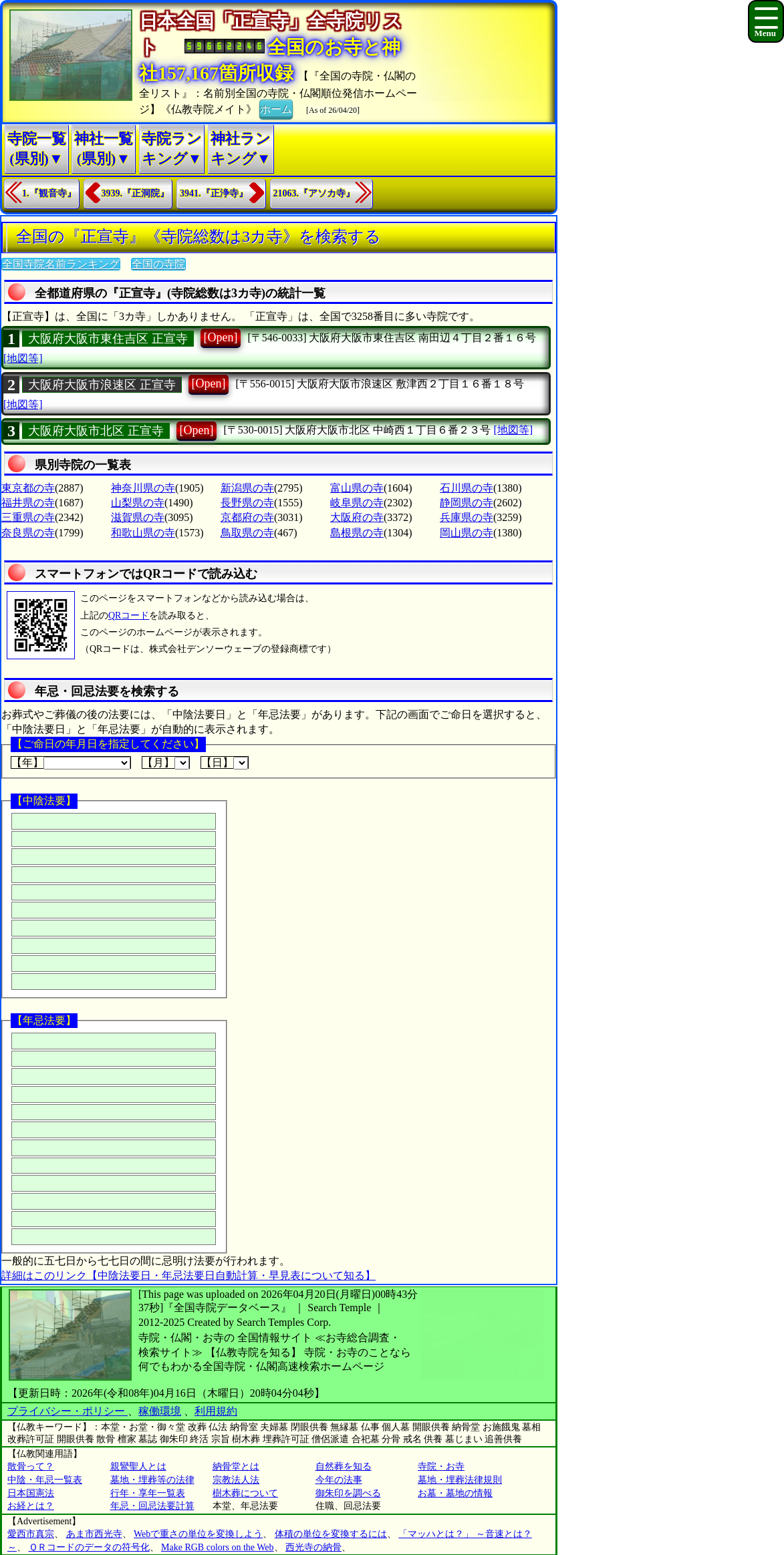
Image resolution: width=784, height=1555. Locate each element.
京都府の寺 (247, 517)
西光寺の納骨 (313, 1547)
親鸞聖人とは (138, 1466)
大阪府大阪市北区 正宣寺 (96, 431)
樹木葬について (245, 1493)
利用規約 (215, 1411)
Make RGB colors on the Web (217, 1547)
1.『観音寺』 (49, 193)
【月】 (165, 763)
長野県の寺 (247, 502)
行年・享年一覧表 (147, 1493)
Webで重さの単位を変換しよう (198, 1534)
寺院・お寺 (441, 1466)
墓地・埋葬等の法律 (152, 1480)
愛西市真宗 (30, 1534)
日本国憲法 (30, 1493)
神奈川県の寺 (143, 488)
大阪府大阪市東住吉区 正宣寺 (108, 338)
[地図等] (23, 358)
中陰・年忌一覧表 (44, 1480)
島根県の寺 (357, 532)
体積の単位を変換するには (331, 1534)
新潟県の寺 (247, 488)
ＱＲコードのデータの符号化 (89, 1547)
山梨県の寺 (137, 502)
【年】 (70, 763)
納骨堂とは (236, 1466)
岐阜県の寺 (357, 502)
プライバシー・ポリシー (67, 1411)
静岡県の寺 (466, 502)
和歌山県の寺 (143, 532)
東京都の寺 (28, 488)
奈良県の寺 (28, 532)
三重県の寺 (28, 517)
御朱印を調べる (348, 1493)
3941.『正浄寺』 (214, 193)
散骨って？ (30, 1466)
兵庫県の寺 (466, 517)
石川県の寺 (466, 488)
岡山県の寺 (466, 532)
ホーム (276, 108)
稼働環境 (159, 1411)
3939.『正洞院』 (136, 193)
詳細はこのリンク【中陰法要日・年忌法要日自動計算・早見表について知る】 (188, 1275)
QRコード (128, 616)
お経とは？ (30, 1506)
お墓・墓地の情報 (455, 1493)
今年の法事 (338, 1480)
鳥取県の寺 (247, 532)
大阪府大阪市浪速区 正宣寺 (102, 384)
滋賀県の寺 (137, 517)
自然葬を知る (343, 1466)
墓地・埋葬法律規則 (460, 1480)
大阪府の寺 (357, 517)
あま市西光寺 (94, 1534)
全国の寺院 (158, 264)
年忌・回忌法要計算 (152, 1506)
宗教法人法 (236, 1480)
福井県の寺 (28, 502)
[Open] (221, 337)
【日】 (224, 763)
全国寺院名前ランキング (61, 264)
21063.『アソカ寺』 (314, 193)
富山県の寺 (357, 488)
